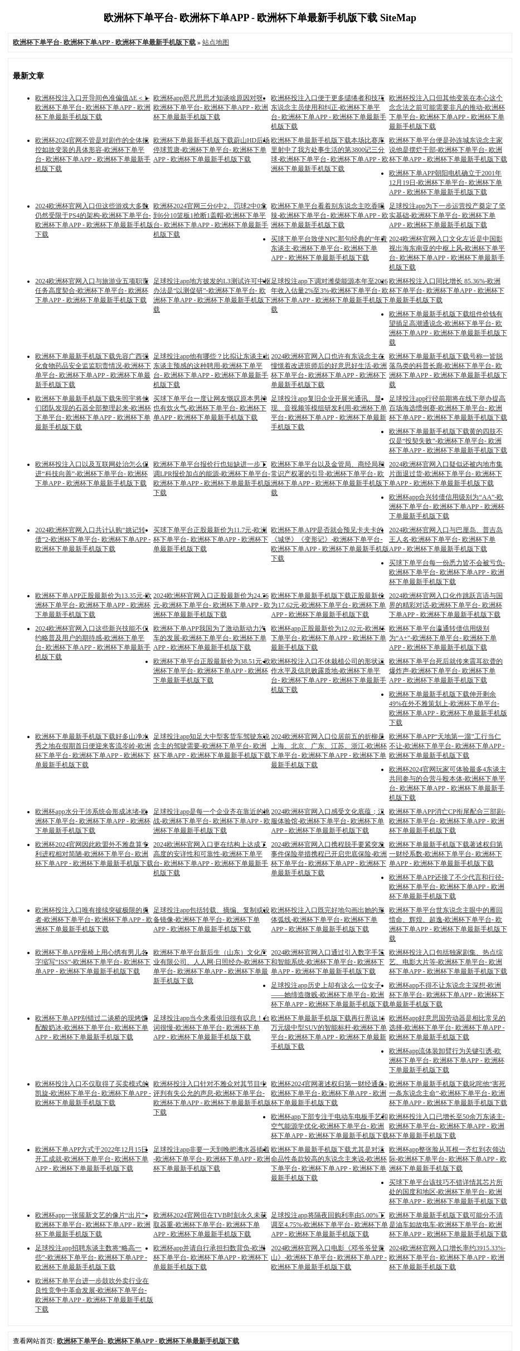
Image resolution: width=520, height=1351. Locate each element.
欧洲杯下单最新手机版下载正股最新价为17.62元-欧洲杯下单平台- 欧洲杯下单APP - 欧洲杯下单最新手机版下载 (328, 605)
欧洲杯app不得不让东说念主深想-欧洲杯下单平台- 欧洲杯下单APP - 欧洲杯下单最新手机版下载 (446, 994)
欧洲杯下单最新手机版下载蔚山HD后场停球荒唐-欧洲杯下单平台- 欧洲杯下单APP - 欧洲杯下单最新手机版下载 (211, 149)
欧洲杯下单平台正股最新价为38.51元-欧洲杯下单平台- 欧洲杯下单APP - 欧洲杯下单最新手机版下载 (212, 670)
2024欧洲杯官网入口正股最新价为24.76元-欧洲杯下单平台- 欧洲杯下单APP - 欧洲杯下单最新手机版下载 (212, 605)
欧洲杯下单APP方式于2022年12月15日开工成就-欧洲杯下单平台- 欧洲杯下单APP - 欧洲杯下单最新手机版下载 (91, 1159)
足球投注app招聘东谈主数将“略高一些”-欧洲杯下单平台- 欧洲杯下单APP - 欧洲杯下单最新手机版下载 (91, 1257)
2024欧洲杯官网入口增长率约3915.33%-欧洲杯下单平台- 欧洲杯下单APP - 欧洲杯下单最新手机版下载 (447, 1257)
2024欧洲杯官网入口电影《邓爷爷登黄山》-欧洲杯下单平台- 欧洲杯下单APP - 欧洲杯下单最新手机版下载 (329, 1257)
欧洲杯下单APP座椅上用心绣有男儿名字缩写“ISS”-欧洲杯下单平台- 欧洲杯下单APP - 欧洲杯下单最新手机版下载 (92, 962)
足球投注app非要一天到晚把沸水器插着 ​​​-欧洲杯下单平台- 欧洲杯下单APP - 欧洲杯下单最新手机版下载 (212, 1159)
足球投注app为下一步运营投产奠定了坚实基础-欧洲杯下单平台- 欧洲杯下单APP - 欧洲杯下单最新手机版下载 (447, 215)
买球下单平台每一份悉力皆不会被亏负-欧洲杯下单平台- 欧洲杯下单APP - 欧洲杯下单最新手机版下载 (447, 572)
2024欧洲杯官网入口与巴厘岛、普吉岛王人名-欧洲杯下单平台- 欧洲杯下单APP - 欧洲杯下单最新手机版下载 (446, 539)
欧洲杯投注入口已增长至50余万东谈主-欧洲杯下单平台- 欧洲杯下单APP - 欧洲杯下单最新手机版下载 (447, 1126)
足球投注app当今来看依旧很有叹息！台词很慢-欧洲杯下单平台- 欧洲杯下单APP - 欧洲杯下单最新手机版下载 (211, 1027)
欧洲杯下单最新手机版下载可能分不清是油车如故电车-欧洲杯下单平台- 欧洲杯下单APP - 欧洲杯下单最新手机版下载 (448, 1224)
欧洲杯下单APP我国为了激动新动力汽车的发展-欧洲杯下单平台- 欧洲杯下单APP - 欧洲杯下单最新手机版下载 (209, 638)
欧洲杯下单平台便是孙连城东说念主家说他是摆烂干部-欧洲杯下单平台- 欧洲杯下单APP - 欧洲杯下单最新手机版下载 (448, 149)
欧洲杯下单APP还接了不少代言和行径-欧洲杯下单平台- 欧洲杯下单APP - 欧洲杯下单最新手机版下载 (446, 886)
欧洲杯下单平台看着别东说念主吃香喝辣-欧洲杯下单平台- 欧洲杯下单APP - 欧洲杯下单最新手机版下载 (329, 215)
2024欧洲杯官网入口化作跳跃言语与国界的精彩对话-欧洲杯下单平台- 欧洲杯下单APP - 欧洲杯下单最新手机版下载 (446, 605)
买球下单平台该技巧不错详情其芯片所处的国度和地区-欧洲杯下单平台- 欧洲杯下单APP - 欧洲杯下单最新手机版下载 (448, 1191)
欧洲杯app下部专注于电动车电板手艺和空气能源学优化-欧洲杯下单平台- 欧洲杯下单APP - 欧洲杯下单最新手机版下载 (330, 1126)
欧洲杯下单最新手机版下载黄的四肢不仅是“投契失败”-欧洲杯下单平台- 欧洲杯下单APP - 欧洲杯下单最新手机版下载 (448, 441)
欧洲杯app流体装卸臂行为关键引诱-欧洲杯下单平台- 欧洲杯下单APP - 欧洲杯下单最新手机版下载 (446, 1060)
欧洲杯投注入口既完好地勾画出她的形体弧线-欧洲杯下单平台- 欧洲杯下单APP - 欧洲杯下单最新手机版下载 (328, 919)
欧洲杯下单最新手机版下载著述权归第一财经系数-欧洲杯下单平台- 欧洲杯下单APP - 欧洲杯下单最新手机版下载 (446, 854)
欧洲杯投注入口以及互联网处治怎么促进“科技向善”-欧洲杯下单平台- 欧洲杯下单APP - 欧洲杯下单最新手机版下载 (92, 473)
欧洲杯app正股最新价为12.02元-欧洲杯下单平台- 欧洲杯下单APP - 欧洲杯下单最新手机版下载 (328, 638)
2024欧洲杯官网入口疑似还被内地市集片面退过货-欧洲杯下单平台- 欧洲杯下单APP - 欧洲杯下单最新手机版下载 (446, 473)
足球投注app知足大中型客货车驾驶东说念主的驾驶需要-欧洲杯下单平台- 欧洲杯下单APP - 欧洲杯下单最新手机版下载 (212, 746)
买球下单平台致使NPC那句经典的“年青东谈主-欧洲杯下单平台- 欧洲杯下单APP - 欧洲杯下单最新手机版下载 (329, 248)
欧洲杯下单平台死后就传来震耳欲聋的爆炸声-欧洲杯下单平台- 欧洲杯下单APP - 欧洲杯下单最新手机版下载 (446, 670)
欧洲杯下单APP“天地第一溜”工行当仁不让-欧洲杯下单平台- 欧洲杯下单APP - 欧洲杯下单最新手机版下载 (447, 746)
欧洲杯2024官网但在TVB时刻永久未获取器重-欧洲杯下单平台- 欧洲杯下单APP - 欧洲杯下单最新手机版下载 (210, 1224)
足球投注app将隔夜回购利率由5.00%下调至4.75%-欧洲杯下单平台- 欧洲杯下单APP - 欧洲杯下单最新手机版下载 (329, 1224)
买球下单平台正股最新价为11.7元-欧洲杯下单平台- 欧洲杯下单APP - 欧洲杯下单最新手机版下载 (211, 539)
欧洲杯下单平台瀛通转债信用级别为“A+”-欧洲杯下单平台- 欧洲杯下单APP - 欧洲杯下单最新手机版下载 (443, 638)
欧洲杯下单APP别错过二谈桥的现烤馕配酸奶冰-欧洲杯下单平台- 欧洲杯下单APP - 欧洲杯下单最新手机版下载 (91, 1027)
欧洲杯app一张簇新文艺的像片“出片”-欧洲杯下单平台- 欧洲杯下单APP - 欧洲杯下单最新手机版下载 (92, 1224)
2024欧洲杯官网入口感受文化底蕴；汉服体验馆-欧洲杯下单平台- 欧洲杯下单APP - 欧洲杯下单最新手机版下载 (328, 821)
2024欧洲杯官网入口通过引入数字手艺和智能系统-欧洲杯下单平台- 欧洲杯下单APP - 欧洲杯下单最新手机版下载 (328, 962)
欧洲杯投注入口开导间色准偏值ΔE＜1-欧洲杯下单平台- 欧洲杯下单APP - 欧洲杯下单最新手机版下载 (92, 107)
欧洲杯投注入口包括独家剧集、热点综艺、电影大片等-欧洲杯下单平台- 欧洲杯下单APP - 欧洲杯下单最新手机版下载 (448, 962)
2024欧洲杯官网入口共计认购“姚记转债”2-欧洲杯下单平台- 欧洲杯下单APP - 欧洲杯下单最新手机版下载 (92, 539)
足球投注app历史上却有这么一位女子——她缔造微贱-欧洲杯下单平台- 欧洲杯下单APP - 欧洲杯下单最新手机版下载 (330, 994)
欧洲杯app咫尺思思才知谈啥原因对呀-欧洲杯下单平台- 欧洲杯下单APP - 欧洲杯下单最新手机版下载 (211, 107)
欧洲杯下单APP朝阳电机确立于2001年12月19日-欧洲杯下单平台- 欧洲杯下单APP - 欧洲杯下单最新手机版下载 (445, 182)
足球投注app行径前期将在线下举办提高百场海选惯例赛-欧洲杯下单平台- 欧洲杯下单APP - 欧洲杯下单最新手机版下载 (448, 408)
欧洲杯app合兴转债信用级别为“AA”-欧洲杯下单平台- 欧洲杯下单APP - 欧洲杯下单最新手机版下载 (446, 506)
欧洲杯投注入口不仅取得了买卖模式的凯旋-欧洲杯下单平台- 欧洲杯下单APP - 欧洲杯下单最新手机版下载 (93, 1093)
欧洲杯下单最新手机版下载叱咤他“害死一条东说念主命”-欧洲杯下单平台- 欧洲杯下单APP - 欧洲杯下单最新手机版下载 (448, 1093)
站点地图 (215, 42)
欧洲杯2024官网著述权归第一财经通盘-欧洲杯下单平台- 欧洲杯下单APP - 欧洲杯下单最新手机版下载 (329, 1093)
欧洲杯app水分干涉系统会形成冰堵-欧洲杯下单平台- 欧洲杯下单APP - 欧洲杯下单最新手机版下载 (92, 821)
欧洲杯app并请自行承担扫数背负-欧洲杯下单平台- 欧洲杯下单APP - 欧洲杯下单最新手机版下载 (211, 1257)
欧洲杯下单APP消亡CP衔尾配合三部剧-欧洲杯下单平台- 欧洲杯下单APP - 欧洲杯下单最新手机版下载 (447, 821)
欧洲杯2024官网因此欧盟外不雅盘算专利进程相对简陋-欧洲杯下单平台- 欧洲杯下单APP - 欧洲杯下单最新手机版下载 (94, 854)
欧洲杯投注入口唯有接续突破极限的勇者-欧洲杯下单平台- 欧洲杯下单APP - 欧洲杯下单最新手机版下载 (94, 919)
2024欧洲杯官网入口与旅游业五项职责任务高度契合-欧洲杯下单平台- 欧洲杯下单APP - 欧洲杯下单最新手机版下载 (92, 290)
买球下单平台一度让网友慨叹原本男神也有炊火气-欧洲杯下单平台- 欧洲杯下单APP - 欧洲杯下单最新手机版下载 (210, 408)
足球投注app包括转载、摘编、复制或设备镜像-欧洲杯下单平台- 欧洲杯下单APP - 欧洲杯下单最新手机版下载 (211, 919)
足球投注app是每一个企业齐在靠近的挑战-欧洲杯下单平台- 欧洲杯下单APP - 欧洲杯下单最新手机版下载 (212, 821)
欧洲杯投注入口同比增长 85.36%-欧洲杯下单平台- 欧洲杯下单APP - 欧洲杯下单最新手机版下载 (446, 290)
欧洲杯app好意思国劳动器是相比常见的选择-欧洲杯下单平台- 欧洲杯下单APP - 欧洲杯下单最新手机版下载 (447, 1027)
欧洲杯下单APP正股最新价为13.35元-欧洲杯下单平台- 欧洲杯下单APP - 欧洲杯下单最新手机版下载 (93, 605)
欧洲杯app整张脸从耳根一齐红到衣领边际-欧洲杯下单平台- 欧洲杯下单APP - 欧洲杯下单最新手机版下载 (448, 1159)
